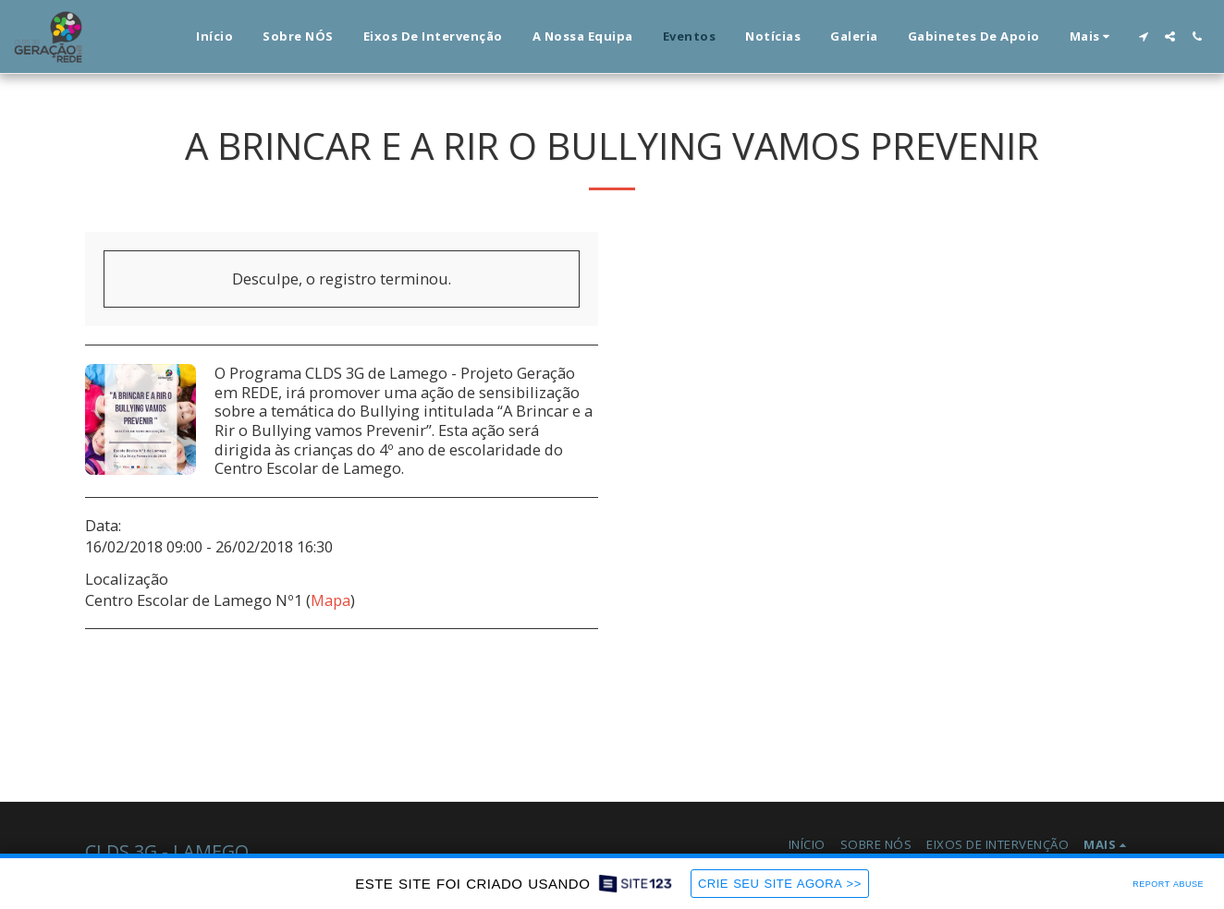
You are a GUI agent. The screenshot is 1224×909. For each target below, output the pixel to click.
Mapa (330, 600)
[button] (1143, 36)
